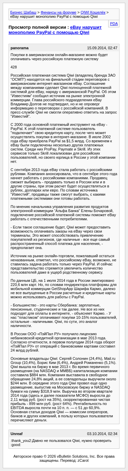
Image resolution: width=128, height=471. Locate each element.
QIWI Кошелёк (93, 12)
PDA (114, 24)
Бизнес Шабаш (23, 12)
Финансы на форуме (58, 12)
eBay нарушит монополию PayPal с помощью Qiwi (55, 30)
